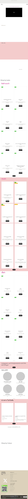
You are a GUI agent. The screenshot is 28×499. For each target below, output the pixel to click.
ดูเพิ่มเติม (14, 269)
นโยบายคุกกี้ (4, 497)
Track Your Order (12, 482)
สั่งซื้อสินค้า (7, 201)
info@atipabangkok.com (6, 474)
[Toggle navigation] (27, 4)
